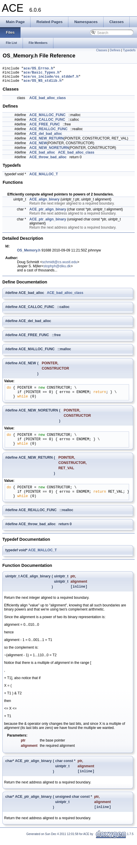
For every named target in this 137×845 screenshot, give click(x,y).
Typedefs (129, 50)
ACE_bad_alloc (42, 156)
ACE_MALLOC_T (43, 178)
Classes (101, 50)
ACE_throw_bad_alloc (48, 161)
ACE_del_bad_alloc (45, 137)
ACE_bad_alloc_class (47, 101)
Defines (115, 50)
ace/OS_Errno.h (38, 69)
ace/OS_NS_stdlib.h (42, 83)
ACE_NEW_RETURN (46, 142)
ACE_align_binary (44, 203)
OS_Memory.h (28, 254)
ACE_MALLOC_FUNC (47, 118)
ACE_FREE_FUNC (44, 128)
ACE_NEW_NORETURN (49, 151)
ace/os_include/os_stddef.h (50, 78)
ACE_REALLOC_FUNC (48, 132)
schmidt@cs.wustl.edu (59, 265)
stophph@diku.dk (57, 270)
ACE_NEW (38, 146)
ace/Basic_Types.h (41, 74)
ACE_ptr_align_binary (47, 213)
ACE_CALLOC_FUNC (47, 123)
